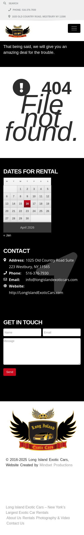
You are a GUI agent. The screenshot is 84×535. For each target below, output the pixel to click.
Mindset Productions (56, 465)
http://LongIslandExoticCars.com (36, 292)
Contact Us (15, 523)
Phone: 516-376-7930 (22, 10)
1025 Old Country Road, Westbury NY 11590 (37, 16)
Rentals (29, 518)
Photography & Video (53, 518)
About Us (13, 518)
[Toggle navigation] (74, 28)
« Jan (7, 235)
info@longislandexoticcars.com (52, 279)
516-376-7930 (37, 273)
